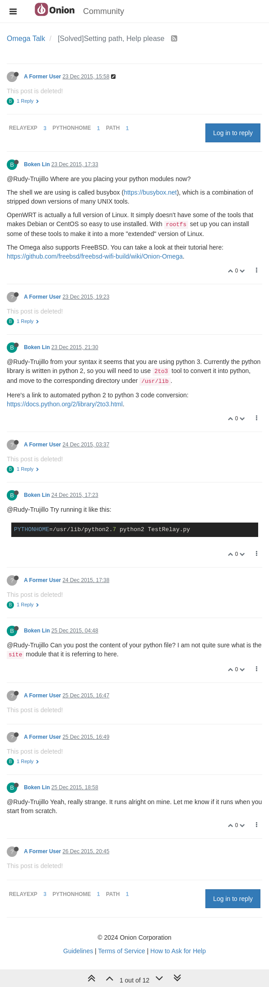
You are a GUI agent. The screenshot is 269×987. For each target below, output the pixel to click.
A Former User (42, 76)
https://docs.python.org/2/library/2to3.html (65, 404)
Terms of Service (121, 951)
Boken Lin (37, 164)
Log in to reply (233, 132)
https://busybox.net (150, 192)
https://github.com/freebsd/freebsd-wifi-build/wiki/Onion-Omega (95, 256)
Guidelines (78, 951)
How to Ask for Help (178, 951)
